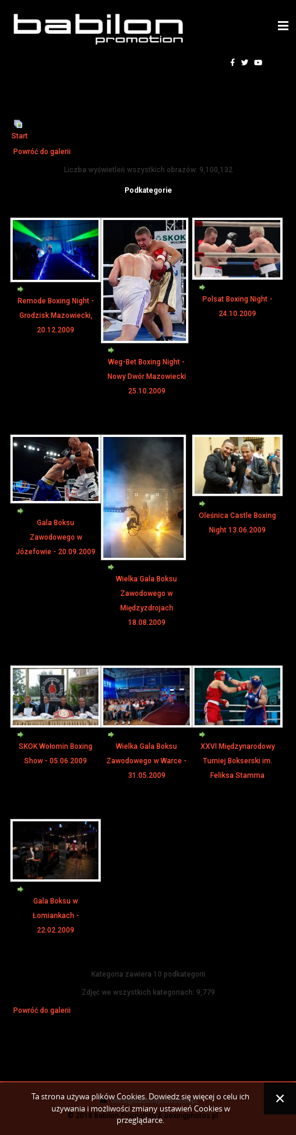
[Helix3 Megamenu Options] (283, 26)
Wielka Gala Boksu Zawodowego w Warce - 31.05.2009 (146, 761)
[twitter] (244, 63)
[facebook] (232, 63)
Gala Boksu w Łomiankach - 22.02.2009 (56, 915)
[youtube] (258, 63)
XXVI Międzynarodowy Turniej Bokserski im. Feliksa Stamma (238, 761)
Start (19, 136)
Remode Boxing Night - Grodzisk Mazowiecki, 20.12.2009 (56, 315)
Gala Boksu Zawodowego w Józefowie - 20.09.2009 (55, 537)
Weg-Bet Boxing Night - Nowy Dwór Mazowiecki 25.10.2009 (147, 376)
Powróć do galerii (42, 151)
